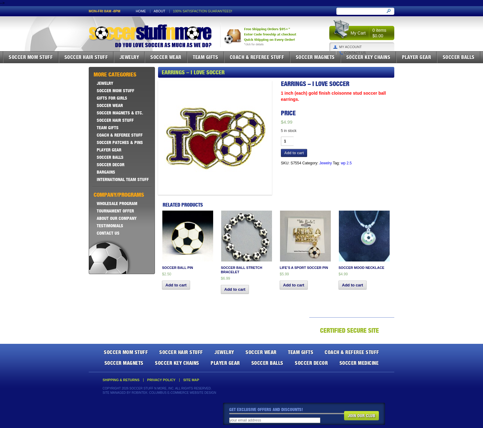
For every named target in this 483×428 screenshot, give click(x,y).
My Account (350, 47)
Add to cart (294, 153)
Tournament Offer (115, 211)
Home (141, 11)
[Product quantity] (287, 141)
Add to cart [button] (176, 285)
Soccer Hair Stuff (86, 57)
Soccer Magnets (315, 57)
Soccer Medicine (359, 363)
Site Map (191, 380)
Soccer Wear (165, 57)
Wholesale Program (117, 203)
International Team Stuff (123, 179)
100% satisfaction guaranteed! (202, 11)
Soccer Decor (110, 165)
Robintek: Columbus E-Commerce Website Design (174, 392)
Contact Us (355, 53)
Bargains (106, 172)
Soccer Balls (459, 57)
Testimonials (110, 226)
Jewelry (129, 57)
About (159, 11)
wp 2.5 (346, 163)
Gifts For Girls (112, 98)
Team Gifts (205, 57)
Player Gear (416, 57)
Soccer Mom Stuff (31, 57)
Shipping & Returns (121, 380)
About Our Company (117, 218)
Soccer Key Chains (368, 57)
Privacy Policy (161, 380)
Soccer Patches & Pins (120, 142)
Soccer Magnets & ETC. (120, 113)
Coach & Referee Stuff (257, 57)
